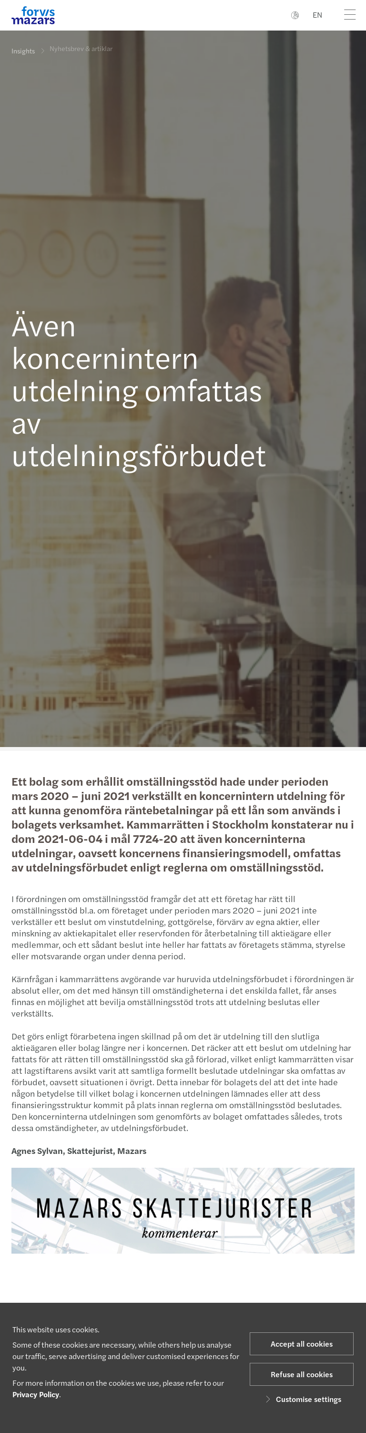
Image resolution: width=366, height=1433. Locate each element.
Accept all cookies (302, 1343)
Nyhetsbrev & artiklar (81, 43)
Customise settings (302, 1398)
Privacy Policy (35, 1394)
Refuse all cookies (302, 1374)
